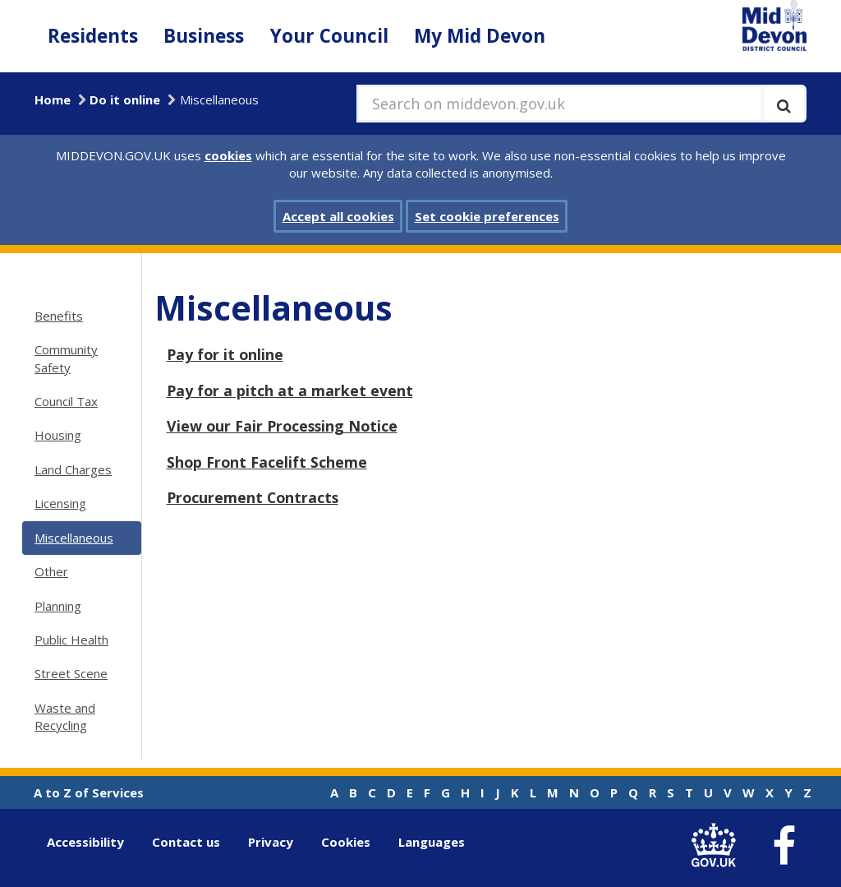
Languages (431, 842)
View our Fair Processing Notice (282, 426)
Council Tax (66, 401)
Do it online (125, 99)
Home (52, 99)
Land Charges (73, 469)
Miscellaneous (73, 537)
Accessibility (85, 842)
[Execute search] (784, 103)
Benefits (58, 315)
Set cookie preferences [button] (487, 216)
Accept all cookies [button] (338, 216)
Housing (57, 435)
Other (51, 571)
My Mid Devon (479, 36)
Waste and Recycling (64, 716)
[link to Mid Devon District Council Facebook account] (784, 846)
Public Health (71, 639)
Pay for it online (225, 354)
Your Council (329, 36)
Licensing (60, 503)
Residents (93, 36)
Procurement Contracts (252, 497)
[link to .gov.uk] (717, 845)
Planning (57, 606)
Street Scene (71, 673)
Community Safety (66, 358)
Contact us (186, 842)
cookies (228, 155)
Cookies (345, 842)
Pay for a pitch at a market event (290, 390)
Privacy (270, 842)
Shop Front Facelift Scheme (267, 462)
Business (203, 36)
